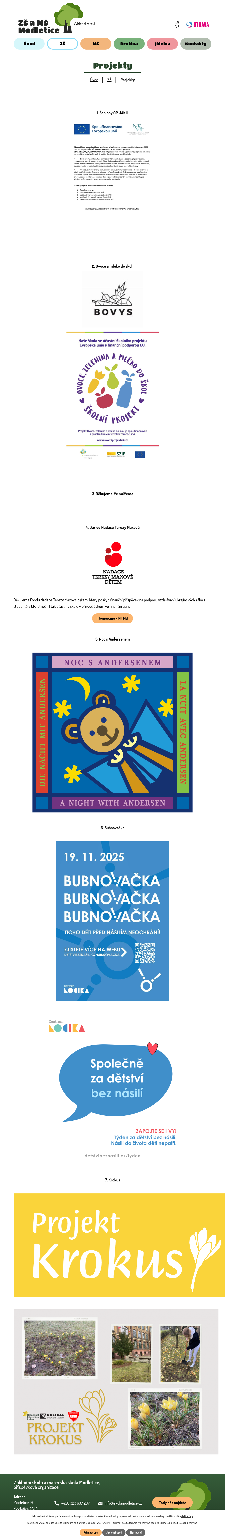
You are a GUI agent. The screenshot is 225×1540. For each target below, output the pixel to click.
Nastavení (138, 1532)
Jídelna (162, 43)
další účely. (187, 1515)
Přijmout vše (88, 1532)
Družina (129, 43)
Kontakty (196, 43)
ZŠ (62, 43)
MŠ (96, 43)
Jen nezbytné (114, 1532)
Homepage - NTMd (112, 618)
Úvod (29, 43)
